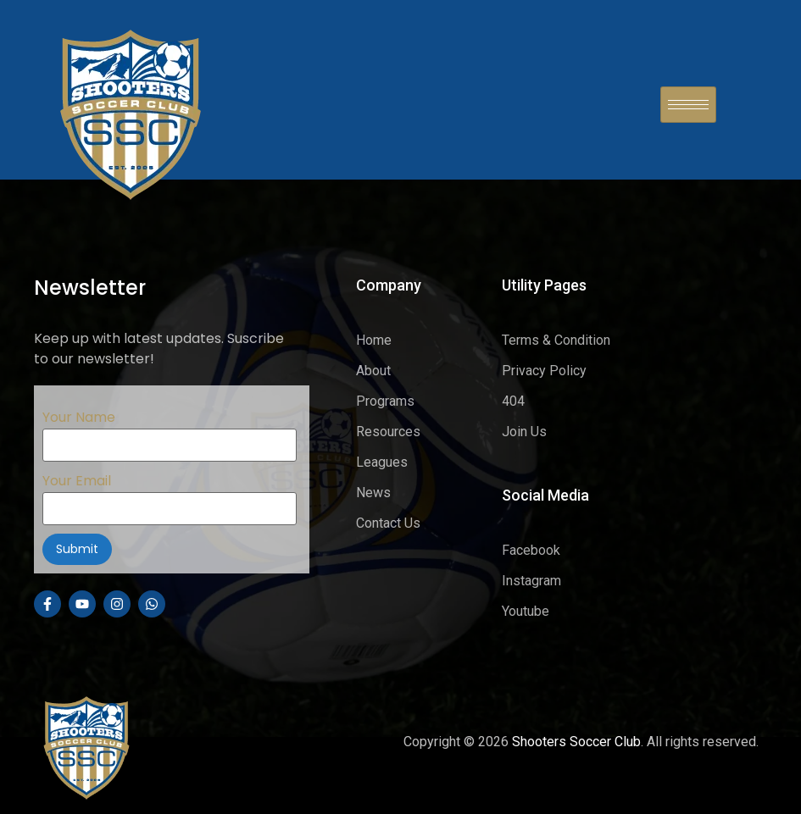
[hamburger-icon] (688, 104)
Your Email (169, 494)
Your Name (169, 430)
